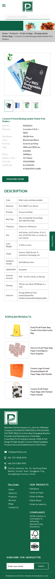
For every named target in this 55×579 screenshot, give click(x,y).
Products (14, 33)
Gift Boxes (34, 488)
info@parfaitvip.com (17, 452)
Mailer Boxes (35, 500)
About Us (13, 493)
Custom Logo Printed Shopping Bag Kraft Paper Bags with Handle (41, 371)
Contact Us (13, 507)
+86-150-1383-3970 (17, 463)
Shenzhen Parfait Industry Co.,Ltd (36, 576)
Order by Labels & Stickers (38, 504)
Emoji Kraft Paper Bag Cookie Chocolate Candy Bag (41, 330)
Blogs (11, 504)
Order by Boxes (37, 496)
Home (5, 33)
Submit (41, 566)
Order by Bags (26, 33)
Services (12, 500)
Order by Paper (37, 492)
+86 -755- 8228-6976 (17, 457)
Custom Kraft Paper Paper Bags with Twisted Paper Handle (41, 392)
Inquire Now (15, 179)
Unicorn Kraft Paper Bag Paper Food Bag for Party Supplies (41, 351)
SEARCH (50, 17)
